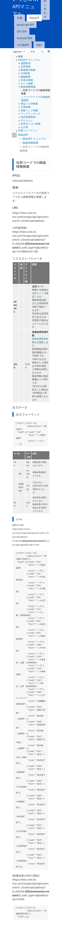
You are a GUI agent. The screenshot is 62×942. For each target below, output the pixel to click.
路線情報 (37, 497)
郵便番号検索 (28, 70)
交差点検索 (27, 80)
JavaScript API (25, 24)
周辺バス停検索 (29, 103)
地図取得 (26, 63)
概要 (20, 56)
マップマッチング (31, 113)
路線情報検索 (28, 86)
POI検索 (25, 73)
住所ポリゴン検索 (31, 123)
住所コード (38, 293)
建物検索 (26, 76)
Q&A (39, 45)
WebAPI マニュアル (29, 59)
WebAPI (34, 18)
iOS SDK (22, 31)
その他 (24, 127)
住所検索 (26, 66)
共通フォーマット (28, 130)
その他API (23, 45)
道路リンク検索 (29, 110)
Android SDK (24, 38)
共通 (19, 18)
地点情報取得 (28, 117)
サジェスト (27, 120)
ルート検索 (27, 83)
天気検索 (26, 106)
